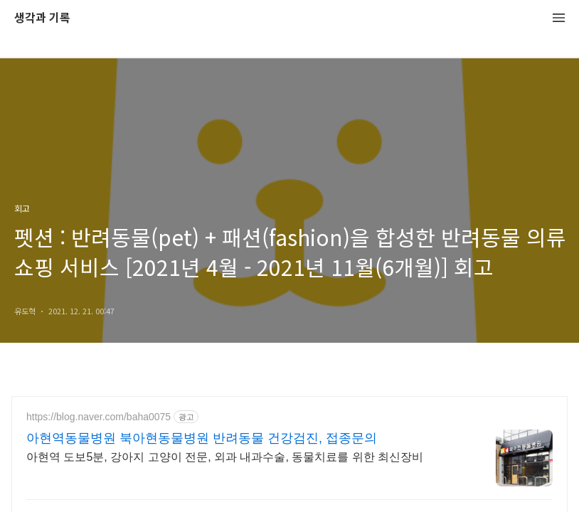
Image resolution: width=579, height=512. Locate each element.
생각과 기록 (42, 18)
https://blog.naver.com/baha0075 (98, 416)
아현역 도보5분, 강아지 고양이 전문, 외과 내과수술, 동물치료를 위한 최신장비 (224, 457)
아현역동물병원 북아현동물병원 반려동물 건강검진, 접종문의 (201, 438)
